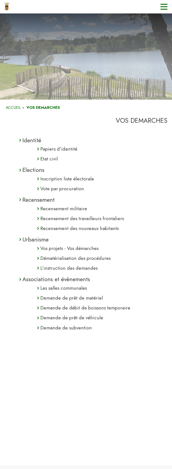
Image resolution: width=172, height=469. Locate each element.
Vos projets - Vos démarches (69, 248)
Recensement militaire (63, 208)
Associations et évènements (56, 279)
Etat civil (49, 158)
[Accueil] (6, 6)
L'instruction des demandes (69, 268)
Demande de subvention (66, 327)
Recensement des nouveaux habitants (79, 228)
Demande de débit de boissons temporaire (85, 307)
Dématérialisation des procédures (75, 258)
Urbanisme (35, 239)
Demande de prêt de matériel (71, 297)
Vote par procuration (62, 188)
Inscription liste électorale (67, 178)
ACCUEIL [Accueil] (13, 107)
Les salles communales (63, 288)
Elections (33, 170)
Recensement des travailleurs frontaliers (82, 218)
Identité (31, 140)
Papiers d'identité (58, 148)
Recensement (38, 200)
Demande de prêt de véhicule (71, 317)
